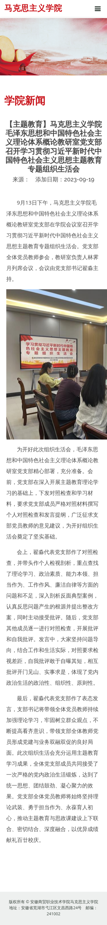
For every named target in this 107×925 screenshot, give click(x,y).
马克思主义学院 (33, 8)
